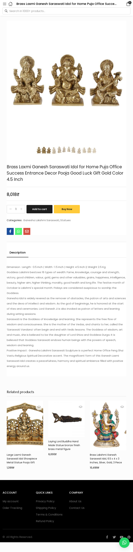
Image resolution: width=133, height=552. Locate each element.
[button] (123, 4)
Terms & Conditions (49, 515)
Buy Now (67, 209)
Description (18, 253)
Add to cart (39, 209)
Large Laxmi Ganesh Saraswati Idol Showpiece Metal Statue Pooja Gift (22, 458)
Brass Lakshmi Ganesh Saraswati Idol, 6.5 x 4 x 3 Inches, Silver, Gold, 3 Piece (106, 458)
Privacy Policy (45, 501)
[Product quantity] (16, 209)
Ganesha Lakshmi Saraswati (41, 220)
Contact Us (77, 508)
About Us (75, 501)
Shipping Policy (46, 508)
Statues (65, 220)
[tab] (17, 253)
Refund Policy (45, 521)
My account (11, 501)
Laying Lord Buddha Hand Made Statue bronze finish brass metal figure (64, 445)
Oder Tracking (12, 508)
